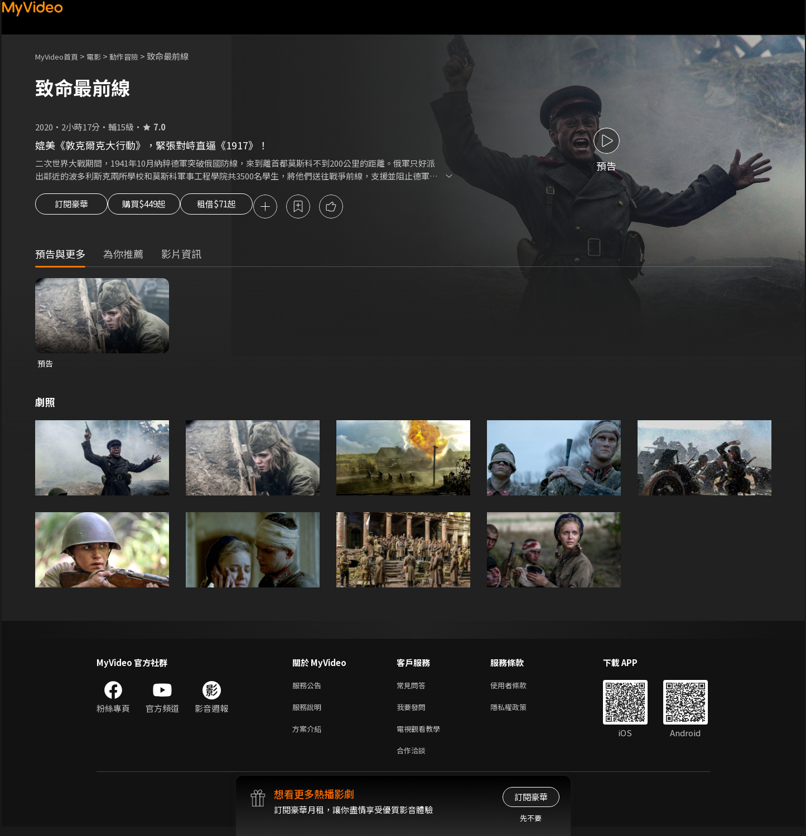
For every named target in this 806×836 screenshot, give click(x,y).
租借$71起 (243, 207)
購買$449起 (157, 207)
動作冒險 (136, 56)
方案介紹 (309, 735)
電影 (102, 56)
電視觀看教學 (422, 735)
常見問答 (413, 688)
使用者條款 (518, 688)
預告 (45, 365)
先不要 (531, 818)
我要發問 (413, 712)
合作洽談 (413, 759)
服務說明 (309, 712)
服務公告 (309, 688)
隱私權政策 (518, 712)
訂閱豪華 (71, 207)
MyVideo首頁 (60, 56)
